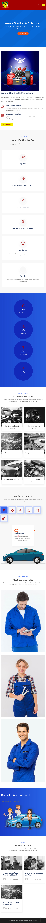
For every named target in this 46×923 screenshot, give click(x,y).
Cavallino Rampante (23, 920)
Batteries (23, 250)
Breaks (23, 276)
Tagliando (23, 164)
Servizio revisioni (23, 207)
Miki (8, 879)
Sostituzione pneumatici (23, 185)
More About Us (7, 124)
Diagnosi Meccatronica (23, 228)
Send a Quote (23, 33)
